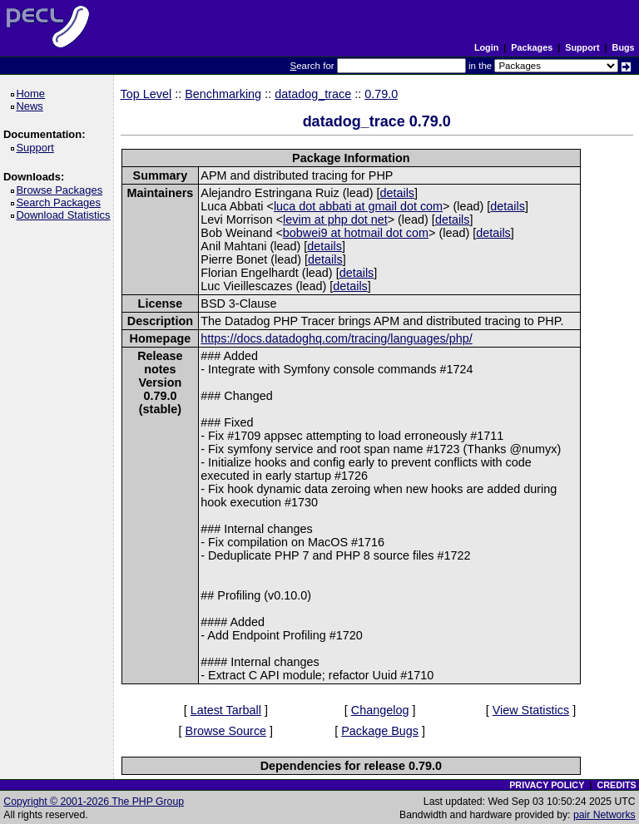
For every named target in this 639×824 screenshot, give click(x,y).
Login (486, 47)
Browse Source (226, 731)
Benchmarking (223, 94)
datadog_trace (313, 94)
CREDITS (616, 785)
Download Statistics (66, 215)
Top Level (146, 94)
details (396, 193)
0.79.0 (381, 94)
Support (582, 47)
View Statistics (531, 710)
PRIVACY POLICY (546, 785)
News (32, 106)
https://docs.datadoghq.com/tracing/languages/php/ (336, 338)
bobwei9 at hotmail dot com (355, 232)
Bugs (623, 47)
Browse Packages (62, 190)
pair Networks (604, 815)
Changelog (380, 710)
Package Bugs (380, 731)
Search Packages (61, 202)
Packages (531, 47)
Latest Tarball (226, 710)
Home (33, 93)
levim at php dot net (335, 219)
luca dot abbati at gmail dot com (358, 206)
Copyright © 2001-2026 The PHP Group (93, 801)
